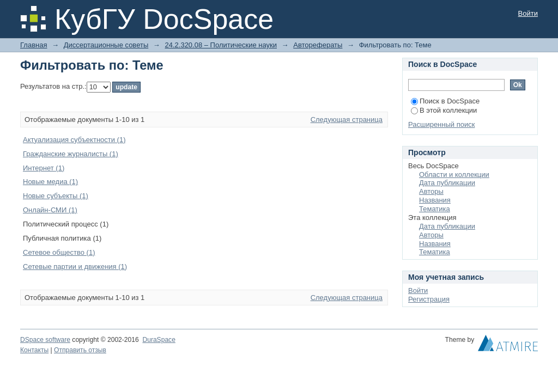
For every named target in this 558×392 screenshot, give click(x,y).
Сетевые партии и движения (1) (75, 266)
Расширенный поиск (441, 124)
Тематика (434, 209)
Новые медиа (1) (50, 181)
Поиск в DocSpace (445, 101)
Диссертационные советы (106, 45)
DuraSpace (158, 340)
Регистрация (429, 299)
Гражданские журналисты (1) (70, 154)
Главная (33, 45)
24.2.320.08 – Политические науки (221, 45)
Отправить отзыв (80, 350)
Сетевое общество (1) (59, 252)
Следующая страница (347, 119)
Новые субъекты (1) (55, 196)
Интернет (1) (43, 168)
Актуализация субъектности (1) (74, 140)
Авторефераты (317, 45)
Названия (435, 200)
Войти (528, 13)
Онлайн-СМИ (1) (50, 210)
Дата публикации (447, 183)
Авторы (431, 191)
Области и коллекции (454, 174)
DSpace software (45, 340)
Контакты (34, 350)
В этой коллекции (444, 110)
